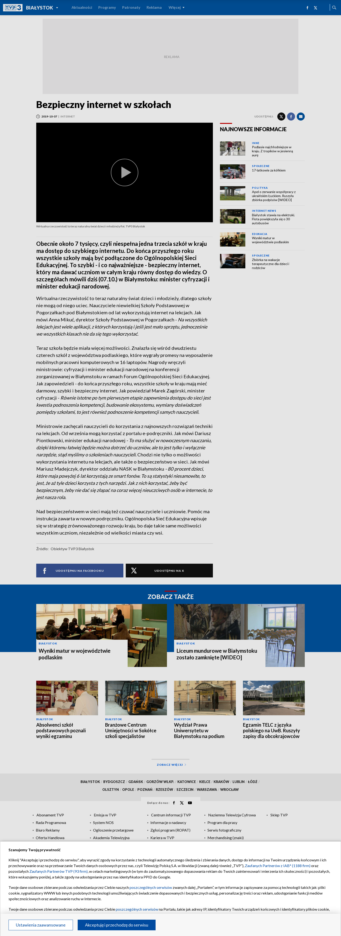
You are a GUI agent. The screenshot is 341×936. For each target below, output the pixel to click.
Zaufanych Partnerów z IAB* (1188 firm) (277, 865)
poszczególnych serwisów (151, 887)
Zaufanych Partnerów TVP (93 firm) (58, 871)
